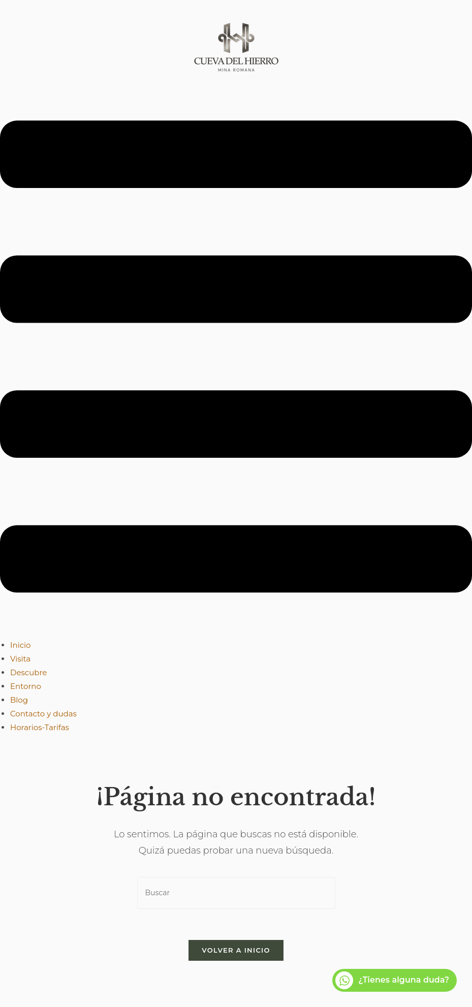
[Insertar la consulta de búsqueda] (236, 893)
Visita (20, 659)
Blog (19, 700)
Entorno (25, 686)
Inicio (20, 645)
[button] (236, 359)
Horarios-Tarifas (39, 727)
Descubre (28, 672)
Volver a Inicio (236, 950)
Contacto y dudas (43, 713)
